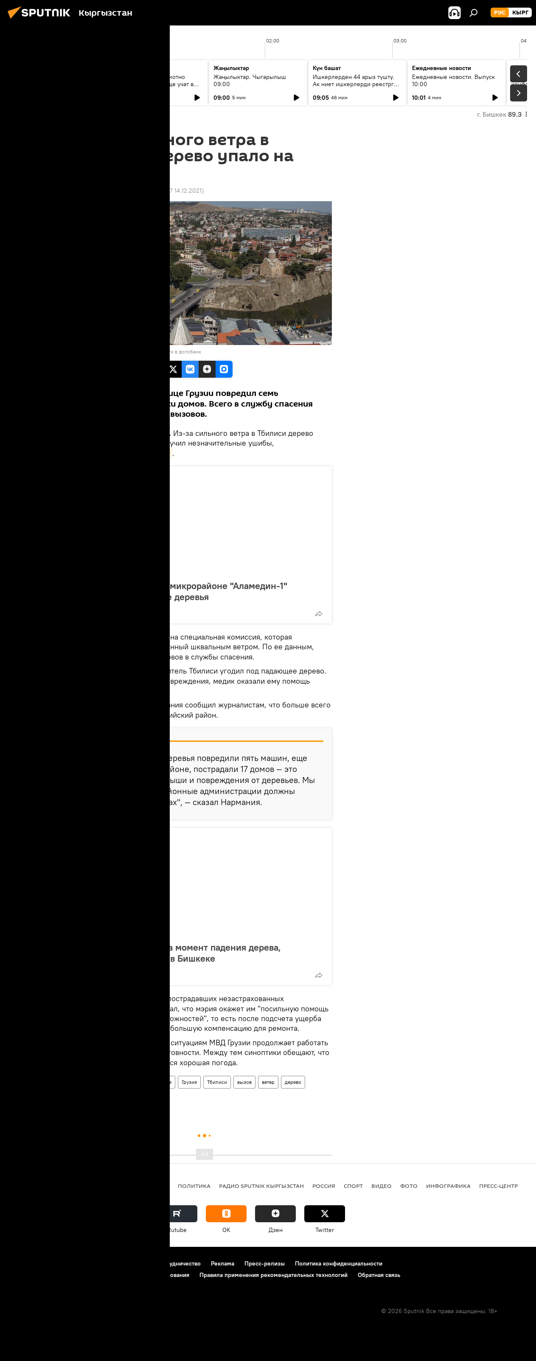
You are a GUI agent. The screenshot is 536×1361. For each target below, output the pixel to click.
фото (409, 1186)
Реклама (222, 1263)
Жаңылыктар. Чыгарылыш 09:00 (249, 80)
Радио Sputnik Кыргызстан (261, 1186)
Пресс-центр (498, 1186)
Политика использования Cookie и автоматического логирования (99, 1275)
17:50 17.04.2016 (99, 190)
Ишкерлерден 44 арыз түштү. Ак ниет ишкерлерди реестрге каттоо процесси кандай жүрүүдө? (355, 87)
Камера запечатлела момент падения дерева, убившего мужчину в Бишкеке (183, 953)
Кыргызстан (150, 1186)
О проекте (23, 1263)
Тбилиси (217, 1082)
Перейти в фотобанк (177, 351)
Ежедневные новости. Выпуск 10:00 (453, 80)
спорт (353, 1186)
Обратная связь (379, 1275)
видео (381, 1186)
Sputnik (91, 351)
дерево (293, 1082)
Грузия (189, 1082)
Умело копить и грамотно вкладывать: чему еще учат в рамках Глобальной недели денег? (154, 87)
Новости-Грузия (142, 453)
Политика (194, 1186)
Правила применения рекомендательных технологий (273, 1275)
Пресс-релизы (264, 1263)
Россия (323, 1186)
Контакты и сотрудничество (162, 1263)
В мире (163, 1082)
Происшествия (128, 1082)
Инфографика (448, 1186)
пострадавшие (98, 1098)
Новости (91, 1082)
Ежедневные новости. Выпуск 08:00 (56, 80)
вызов (244, 1082)
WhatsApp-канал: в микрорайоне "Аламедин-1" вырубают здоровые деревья (186, 591)
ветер (268, 1082)
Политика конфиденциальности (338, 1263)
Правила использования (81, 1263)
